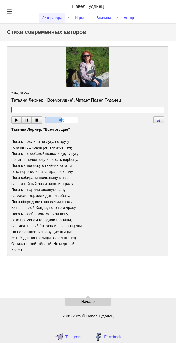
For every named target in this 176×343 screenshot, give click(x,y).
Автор (129, 18)
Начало (88, 301)
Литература (52, 18)
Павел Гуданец (88, 6)
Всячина (103, 18)
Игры (79, 18)
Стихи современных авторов (46, 32)
